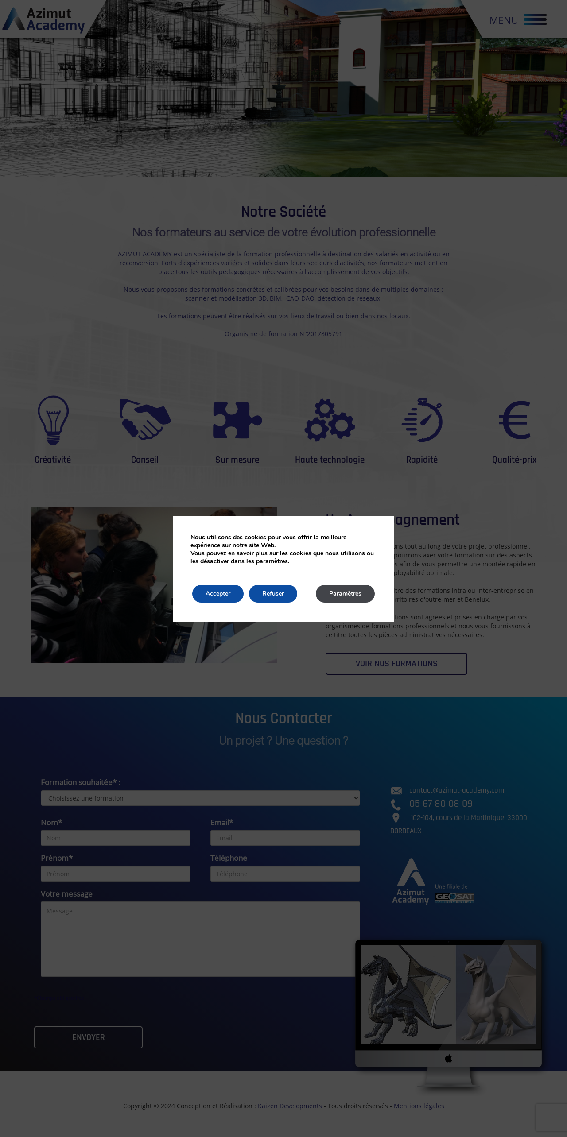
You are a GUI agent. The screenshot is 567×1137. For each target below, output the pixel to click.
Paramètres (345, 593)
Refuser (273, 593)
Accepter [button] (218, 593)
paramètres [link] (272, 561)
